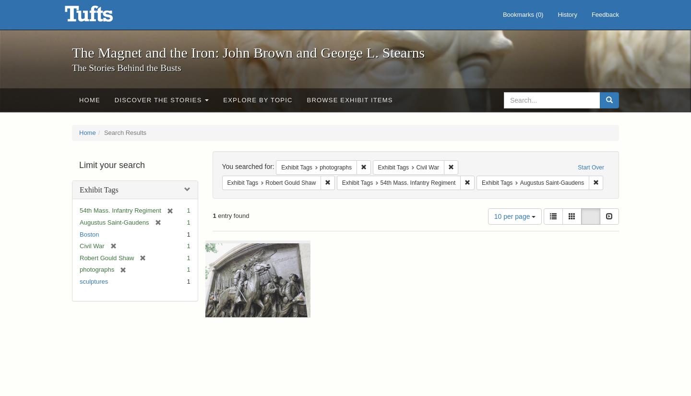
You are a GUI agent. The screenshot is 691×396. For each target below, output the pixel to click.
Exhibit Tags (99, 190)
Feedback (605, 14)
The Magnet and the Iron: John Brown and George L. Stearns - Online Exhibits (101, 17)
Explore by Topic (257, 100)
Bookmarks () (523, 14)
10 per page (515, 216)
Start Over (591, 167)
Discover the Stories (162, 100)
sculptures (94, 281)
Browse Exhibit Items (350, 100)
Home (89, 100)
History (567, 14)
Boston (89, 234)
